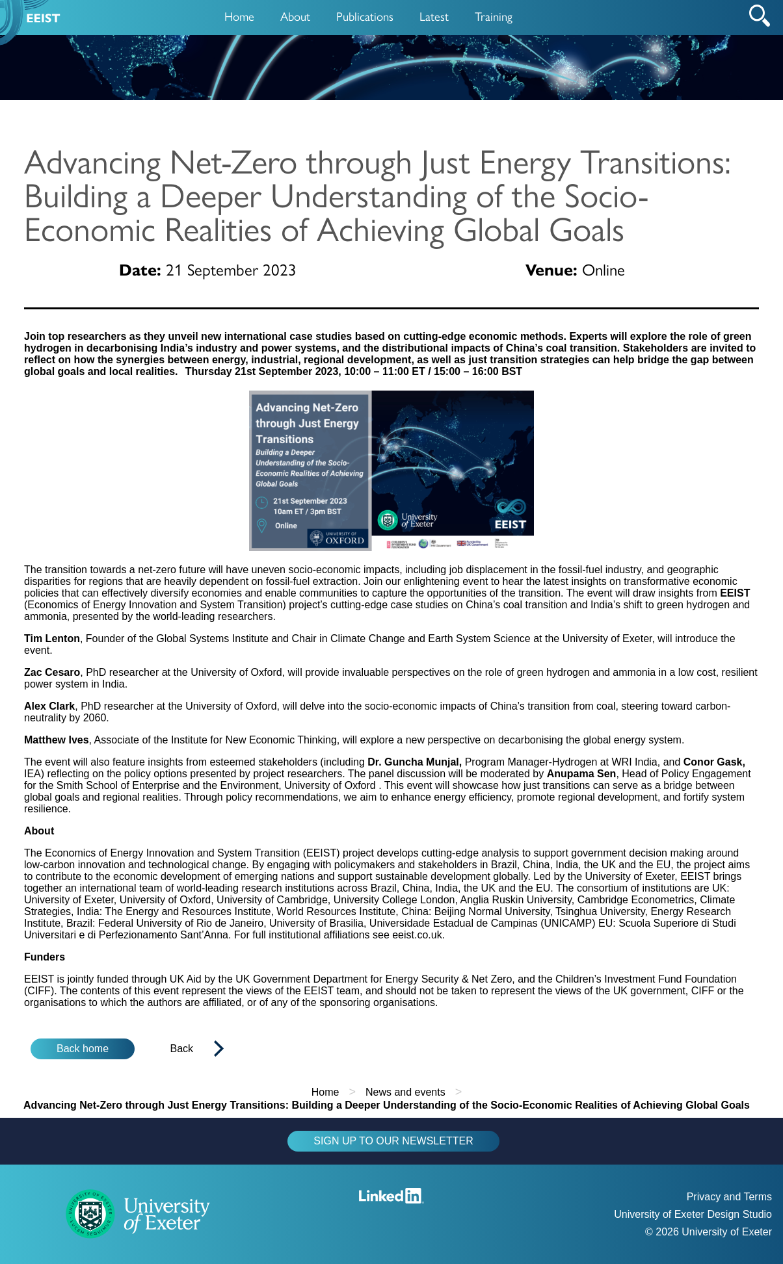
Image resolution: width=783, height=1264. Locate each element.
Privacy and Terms (729, 1196)
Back (182, 1048)
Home (239, 16)
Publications (364, 16)
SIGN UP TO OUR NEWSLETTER (393, 1140)
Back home (83, 1048)
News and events (405, 1092)
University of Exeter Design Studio (693, 1214)
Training (493, 16)
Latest (434, 16)
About (295, 16)
